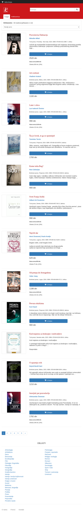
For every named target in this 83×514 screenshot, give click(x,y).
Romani (47, 461)
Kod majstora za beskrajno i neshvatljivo (45, 334)
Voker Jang (33, 276)
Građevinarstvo (10, 472)
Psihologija (48, 450)
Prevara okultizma (36, 303)
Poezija (7, 490)
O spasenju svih (35, 363)
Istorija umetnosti (11, 479)
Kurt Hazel (33, 307)
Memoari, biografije (11, 487)
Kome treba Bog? (36, 166)
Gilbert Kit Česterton (36, 200)
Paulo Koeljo (46, 236)
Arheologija (9, 450)
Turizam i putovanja (51, 472)
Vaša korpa (7, 2)
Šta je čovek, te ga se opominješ (42, 136)
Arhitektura (8, 452)
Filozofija (8, 465)
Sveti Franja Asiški (36, 197)
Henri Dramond (35, 236)
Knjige (7, 17)
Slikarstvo (48, 463)
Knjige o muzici (10, 481)
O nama (4, 510)
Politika (7, 492)
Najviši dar (33, 233)
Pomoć (13, 510)
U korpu (48, 54)
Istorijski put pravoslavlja (39, 393)
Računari (48, 454)
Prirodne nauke (10, 501)
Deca (7, 454)
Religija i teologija (51, 456)
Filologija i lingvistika (12, 463)
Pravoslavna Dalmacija (38, 35)
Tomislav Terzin (35, 139)
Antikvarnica (15, 17)
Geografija (8, 470)
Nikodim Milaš (34, 38)
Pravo (7, 494)
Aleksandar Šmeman (37, 396)
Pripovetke (8, 499)
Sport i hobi (49, 468)
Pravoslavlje (9, 496)
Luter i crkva (34, 105)
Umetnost (48, 474)
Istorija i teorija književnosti (14, 476)
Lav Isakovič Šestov (36, 108)
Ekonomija (8, 456)
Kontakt (21, 510)
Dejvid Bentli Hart (35, 366)
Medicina (8, 485)
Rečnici (47, 459)
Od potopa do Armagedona (40, 273)
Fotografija (8, 468)
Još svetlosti (34, 73)
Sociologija (48, 465)
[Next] (25, 433)
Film (6, 461)
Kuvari (7, 483)
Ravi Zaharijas (34, 170)
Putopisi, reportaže (51, 452)
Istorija (7, 474)
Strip (46, 470)
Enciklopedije (9, 459)
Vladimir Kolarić (35, 76)
